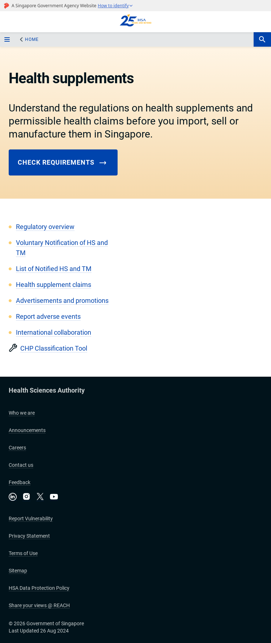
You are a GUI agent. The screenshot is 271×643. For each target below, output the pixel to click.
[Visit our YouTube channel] (54, 496)
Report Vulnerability (31, 518)
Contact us (21, 465)
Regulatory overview (45, 226)
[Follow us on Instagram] (26, 497)
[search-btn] (262, 39)
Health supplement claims (53, 284)
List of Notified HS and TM (54, 268)
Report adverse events (48, 316)
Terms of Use (23, 553)
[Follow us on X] (40, 497)
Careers (17, 447)
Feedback (19, 482)
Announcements (27, 430)
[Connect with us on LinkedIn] (13, 496)
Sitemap (18, 571)
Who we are (22, 413)
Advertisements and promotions (62, 300)
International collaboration (53, 332)
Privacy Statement (29, 536)
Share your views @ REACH (39, 605)
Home (32, 39)
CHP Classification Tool (53, 348)
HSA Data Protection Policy (39, 588)
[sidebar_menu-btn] (8, 39)
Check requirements (62, 162)
